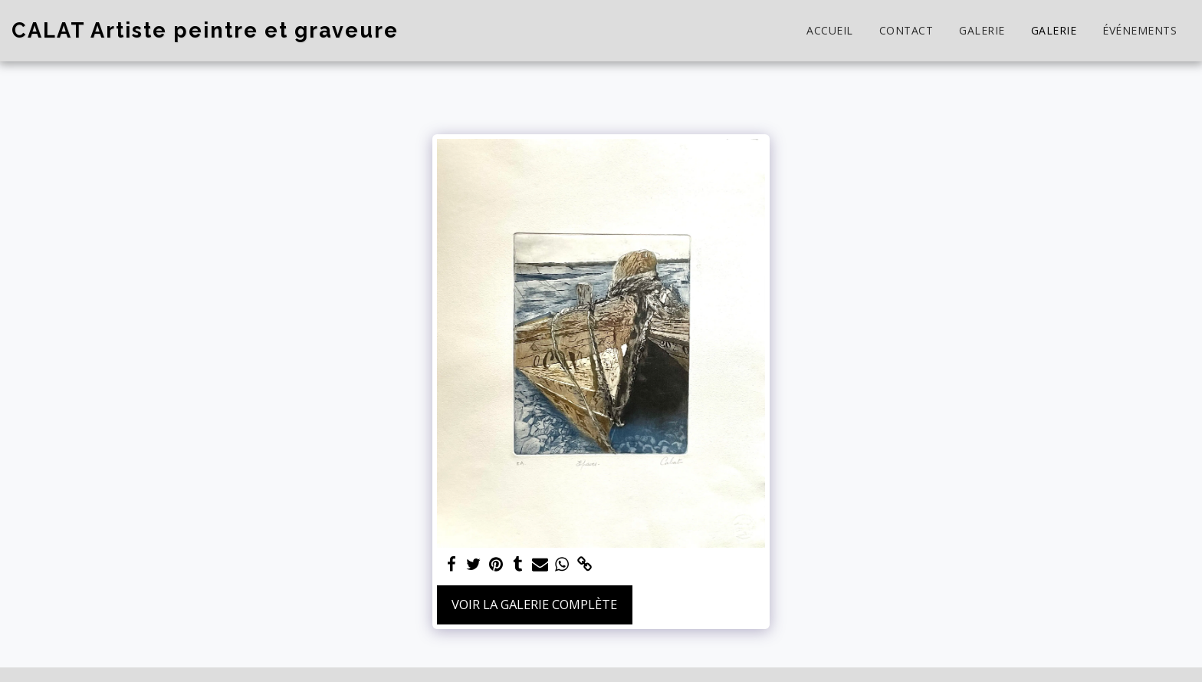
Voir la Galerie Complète (534, 604)
